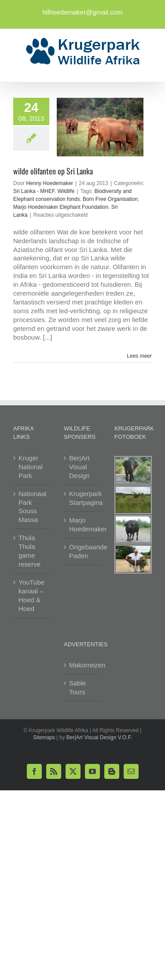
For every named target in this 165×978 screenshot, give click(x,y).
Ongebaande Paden (83, 551)
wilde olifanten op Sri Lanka (53, 171)
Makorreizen (83, 665)
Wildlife (66, 191)
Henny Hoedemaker (49, 183)
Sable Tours (77, 687)
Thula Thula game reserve (29, 551)
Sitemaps (44, 737)
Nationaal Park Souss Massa (32, 507)
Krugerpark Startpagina (83, 498)
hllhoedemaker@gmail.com (83, 12)
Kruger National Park (30, 466)
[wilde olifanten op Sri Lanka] (100, 127)
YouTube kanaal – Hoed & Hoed (31, 595)
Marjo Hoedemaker (83, 524)
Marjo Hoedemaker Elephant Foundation (60, 207)
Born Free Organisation (110, 199)
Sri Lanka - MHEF (34, 191)
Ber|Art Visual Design (79, 466)
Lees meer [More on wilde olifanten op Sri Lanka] (139, 356)
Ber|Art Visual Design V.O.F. (99, 737)
